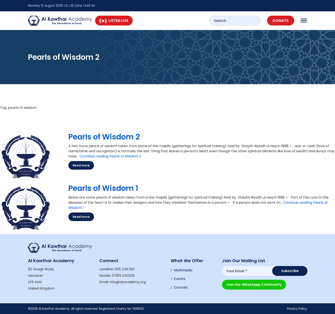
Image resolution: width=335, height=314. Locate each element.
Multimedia (183, 270)
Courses (181, 287)
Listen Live (113, 20)
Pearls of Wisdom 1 (103, 188)
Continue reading (110, 156)
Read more (81, 165)
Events (179, 278)
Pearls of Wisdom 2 (104, 137)
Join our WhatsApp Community (254, 284)
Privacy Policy (297, 309)
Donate (281, 20)
